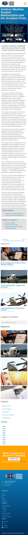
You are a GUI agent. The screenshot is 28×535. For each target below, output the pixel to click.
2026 (3, 426)
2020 (3, 439)
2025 (3, 428)
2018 (3, 444)
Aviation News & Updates (8, 415)
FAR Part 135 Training (11, 146)
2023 (3, 433)
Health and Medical (6, 409)
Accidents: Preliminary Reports (14, 135)
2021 (3, 437)
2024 (3, 430)
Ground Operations (6, 406)
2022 (3, 435)
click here (23, 461)
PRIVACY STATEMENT (7, 533)
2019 (3, 441)
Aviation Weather (10, 144)
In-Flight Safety (5, 412)
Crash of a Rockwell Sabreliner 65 (14, 136)
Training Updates (6, 418)
